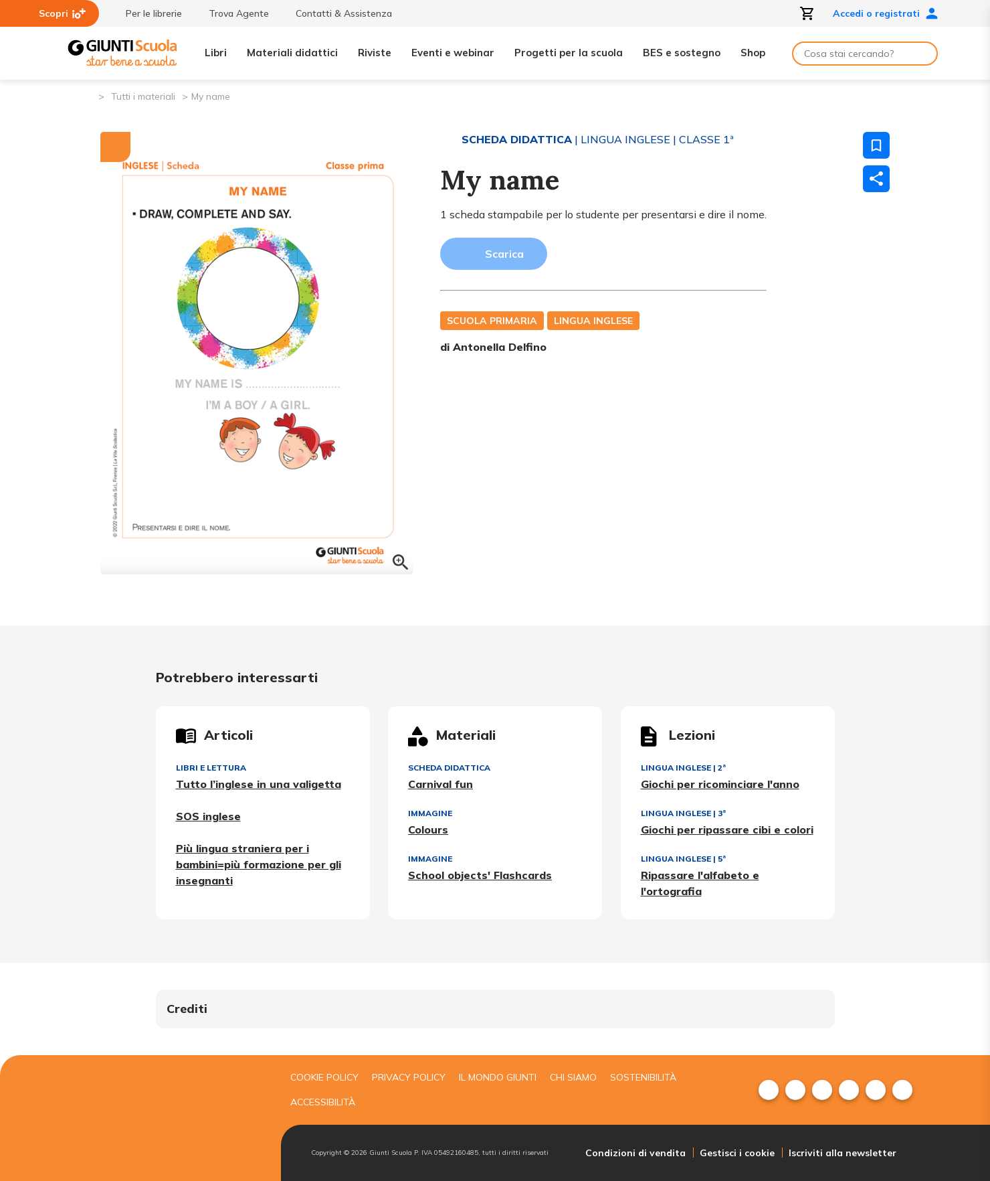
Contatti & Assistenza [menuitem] (337, 13)
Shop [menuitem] (752, 52)
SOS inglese (208, 816)
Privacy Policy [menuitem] (409, 1077)
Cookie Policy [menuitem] (324, 1077)
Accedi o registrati (885, 13)
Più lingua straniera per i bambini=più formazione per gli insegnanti (258, 864)
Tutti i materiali (143, 96)
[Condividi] (876, 178)
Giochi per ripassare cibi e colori (727, 829)
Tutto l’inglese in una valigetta (258, 784)
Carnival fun (440, 784)
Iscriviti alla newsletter (842, 1153)
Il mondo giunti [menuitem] (497, 1077)
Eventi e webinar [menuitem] (452, 52)
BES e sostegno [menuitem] (681, 52)
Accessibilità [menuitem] (322, 1102)
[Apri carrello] (807, 13)
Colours (428, 829)
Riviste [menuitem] (374, 52)
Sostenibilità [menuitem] (643, 1077)
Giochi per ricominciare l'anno (720, 784)
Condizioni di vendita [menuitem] (635, 1153)
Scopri (62, 13)
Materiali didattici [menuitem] (292, 52)
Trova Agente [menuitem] (232, 13)
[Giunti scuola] (171, 1118)
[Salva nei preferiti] (876, 145)
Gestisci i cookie (737, 1153)
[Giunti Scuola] (122, 53)
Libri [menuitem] (216, 52)
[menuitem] (769, 1090)
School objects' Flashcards (480, 875)
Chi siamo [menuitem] (573, 1077)
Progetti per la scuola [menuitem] (568, 52)
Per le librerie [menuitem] (147, 13)
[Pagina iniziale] (87, 95)
